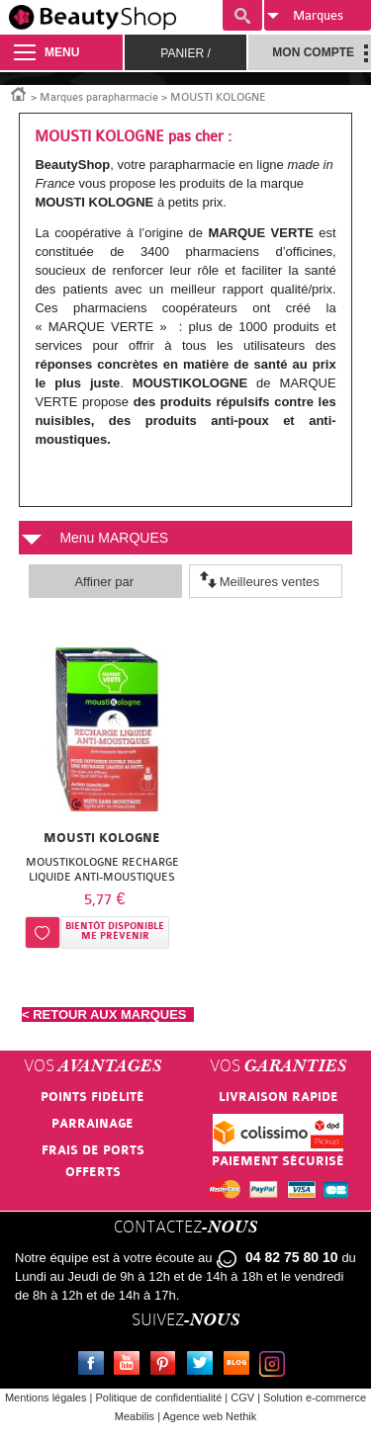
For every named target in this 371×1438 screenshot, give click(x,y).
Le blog (240, 1366)
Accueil (19, 93)
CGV (242, 1397)
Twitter (204, 1366)
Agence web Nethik (209, 1416)
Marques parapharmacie (99, 97)
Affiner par (104, 581)
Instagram (276, 1366)
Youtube (130, 1366)
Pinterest (167, 1366)
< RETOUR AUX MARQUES (108, 1014)
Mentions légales (46, 1397)
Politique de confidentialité (158, 1397)
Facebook (95, 1366)
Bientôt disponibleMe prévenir (114, 931)
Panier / (185, 53)
